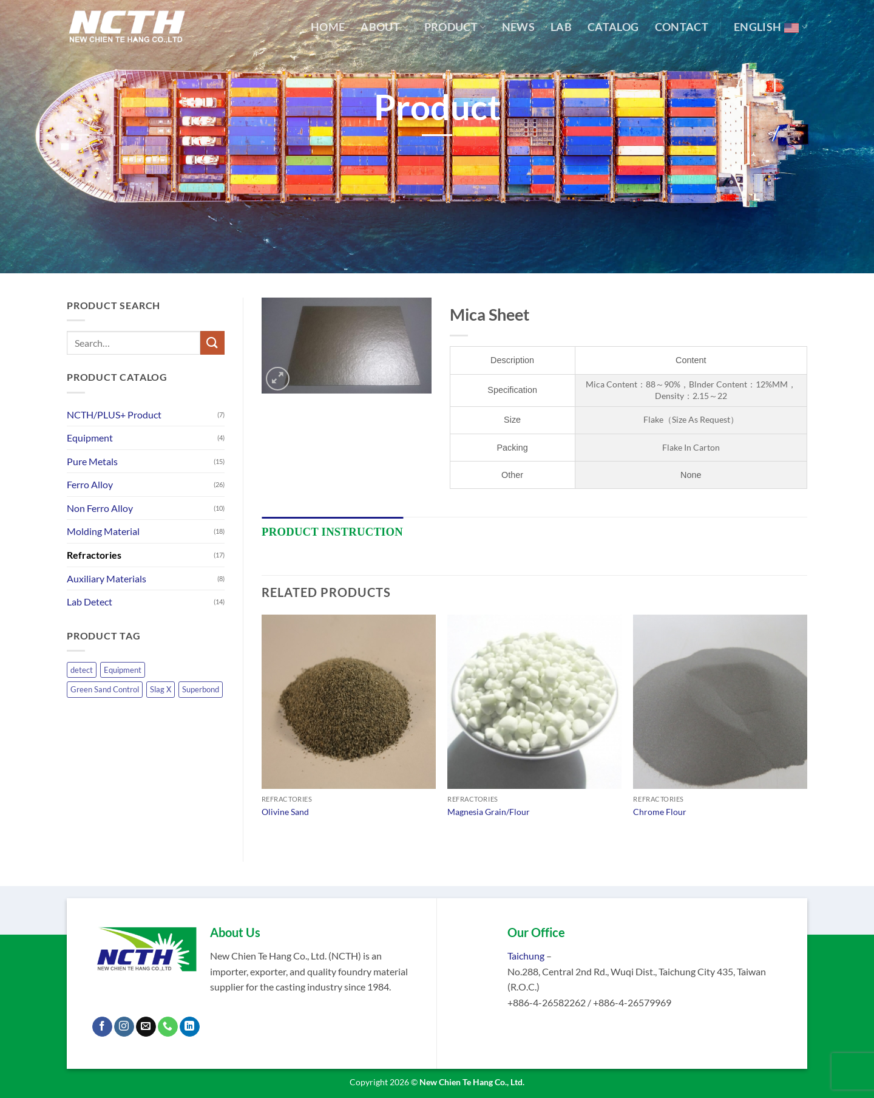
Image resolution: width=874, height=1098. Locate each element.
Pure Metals (92, 461)
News (518, 27)
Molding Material (103, 531)
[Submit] (212, 343)
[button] (278, 378)
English (770, 27)
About (384, 27)
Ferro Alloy (90, 484)
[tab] (332, 532)
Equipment (90, 437)
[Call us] (168, 1027)
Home (328, 27)
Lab (561, 27)
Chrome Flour (659, 811)
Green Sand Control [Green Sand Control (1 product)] (104, 689)
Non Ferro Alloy (100, 508)
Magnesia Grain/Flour (488, 811)
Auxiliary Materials (106, 578)
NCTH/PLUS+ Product (114, 414)
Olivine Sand (285, 811)
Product (455, 27)
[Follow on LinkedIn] (190, 1027)
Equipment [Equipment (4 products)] (122, 670)
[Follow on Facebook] (102, 1027)
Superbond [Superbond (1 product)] (200, 689)
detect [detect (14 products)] (81, 670)
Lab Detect (89, 601)
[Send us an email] (146, 1027)
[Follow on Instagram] (124, 1027)
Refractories (94, 555)
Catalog (613, 27)
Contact (681, 27)
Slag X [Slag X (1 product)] (160, 689)
